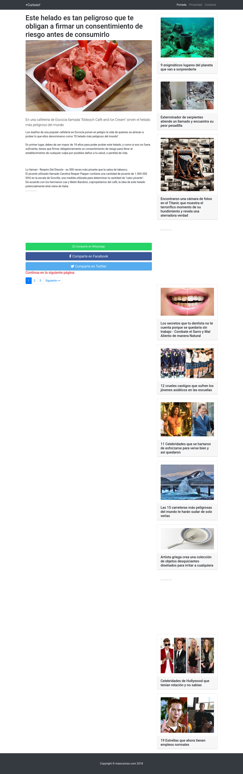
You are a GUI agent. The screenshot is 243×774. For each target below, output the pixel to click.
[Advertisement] (89, 217)
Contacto (210, 4)
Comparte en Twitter (88, 266)
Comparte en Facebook (88, 256)
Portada (182, 4)
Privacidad (195, 4)
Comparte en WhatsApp (88, 246)
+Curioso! (33, 5)
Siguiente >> (53, 280)
